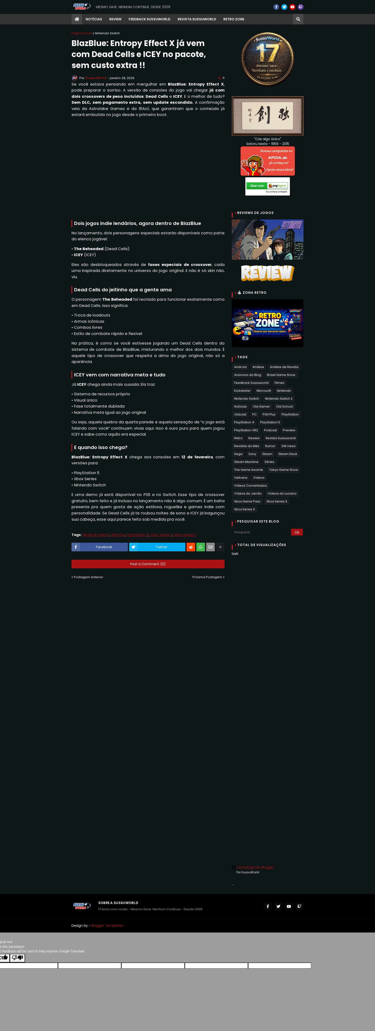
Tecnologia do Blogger (253, 867)
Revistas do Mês (246, 446)
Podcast (270, 430)
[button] (298, 19)
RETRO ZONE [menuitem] (233, 19)
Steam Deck (287, 454)
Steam (267, 454)
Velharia (240, 477)
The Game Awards (248, 469)
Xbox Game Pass (247, 501)
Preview (289, 430)
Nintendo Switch (107, 33)
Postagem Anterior (88, 577)
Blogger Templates (107, 925)
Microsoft (264, 390)
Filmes (279, 382)
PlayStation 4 (244, 422)
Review (254, 438)
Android (240, 367)
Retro (238, 438)
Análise (258, 367)
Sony (252, 454)
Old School (284, 406)
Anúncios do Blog (247, 375)
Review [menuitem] (115, 19)
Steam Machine (246, 462)
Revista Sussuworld (281, 438)
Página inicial (82, 33)
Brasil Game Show (281, 375)
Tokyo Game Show (283, 469)
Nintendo (284, 390)
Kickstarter (242, 390)
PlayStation (290, 414)
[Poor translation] (17, 958)
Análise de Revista (284, 367)
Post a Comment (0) (148, 564)
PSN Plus (269, 414)
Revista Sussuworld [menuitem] (197, 19)
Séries (269, 462)
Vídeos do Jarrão (248, 493)
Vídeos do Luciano (282, 493)
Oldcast (240, 414)
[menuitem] (77, 19)
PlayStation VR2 (246, 430)
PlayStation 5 (138, 535)
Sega (238, 454)
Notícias (118, 535)
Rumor (270, 446)
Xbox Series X (185, 535)
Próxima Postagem (207, 577)
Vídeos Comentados (250, 485)
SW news (288, 446)
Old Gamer (261, 406)
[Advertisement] (267, 635)
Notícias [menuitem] (94, 19)
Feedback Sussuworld (251, 382)
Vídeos (259, 477)
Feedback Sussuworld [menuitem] (150, 19)
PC (254, 414)
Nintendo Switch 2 (278, 398)
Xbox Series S (161, 535)
